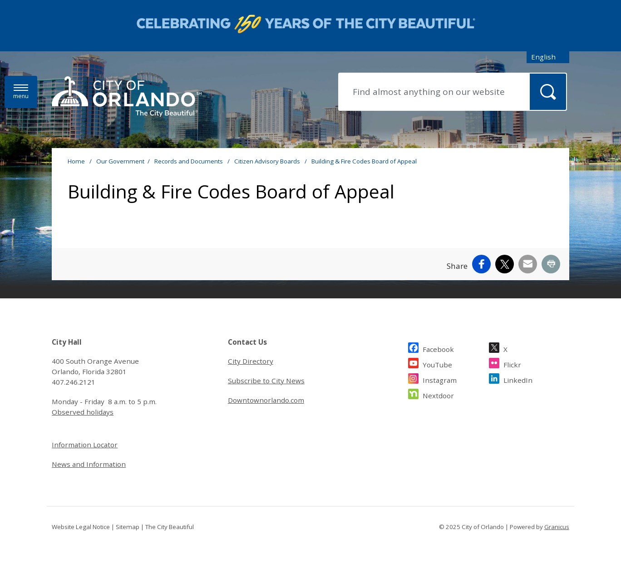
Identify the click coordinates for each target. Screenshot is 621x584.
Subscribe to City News (266, 380)
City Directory (250, 361)
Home (76, 161)
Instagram (440, 379)
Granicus (556, 527)
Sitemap (127, 527)
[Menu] (21, 92)
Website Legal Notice (81, 527)
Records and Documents (189, 161)
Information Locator (85, 444)
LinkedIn (517, 379)
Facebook (438, 348)
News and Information (89, 464)
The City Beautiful (169, 527)
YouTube (437, 363)
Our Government (120, 161)
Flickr (512, 363)
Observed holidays (82, 411)
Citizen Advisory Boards (267, 161)
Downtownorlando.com (266, 400)
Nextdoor (438, 394)
